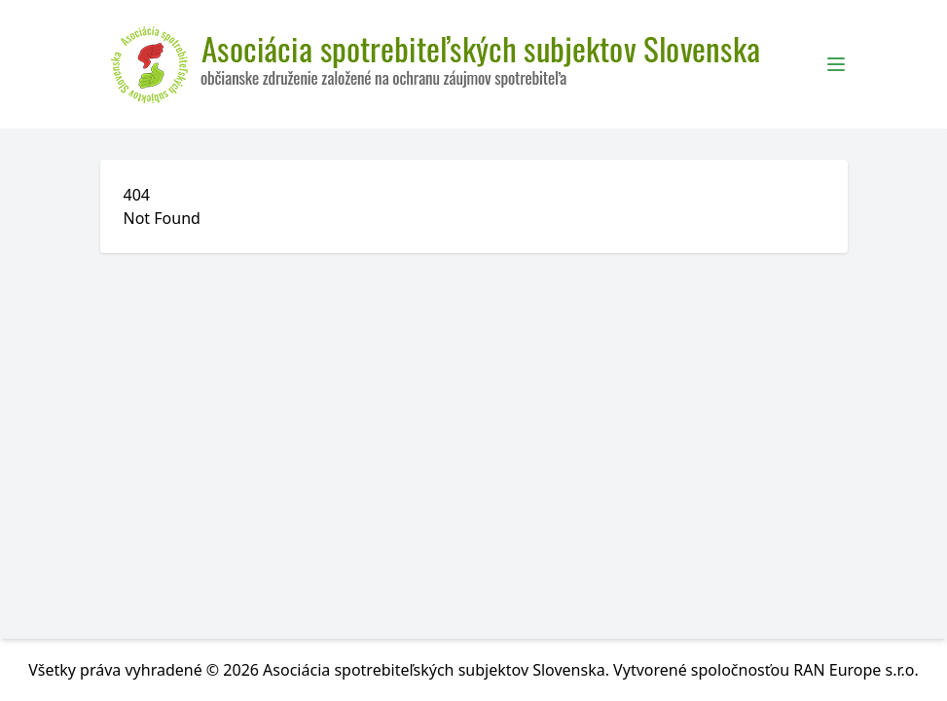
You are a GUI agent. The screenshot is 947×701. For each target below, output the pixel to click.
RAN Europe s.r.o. (856, 670)
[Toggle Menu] (836, 64)
